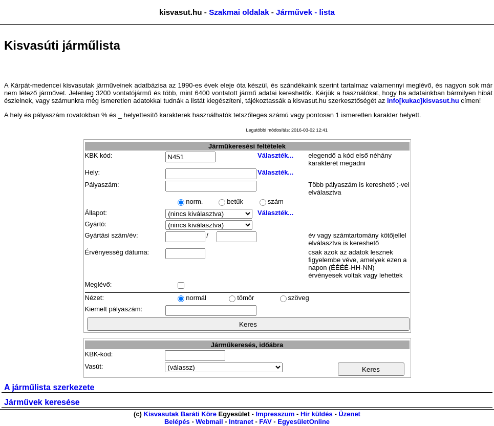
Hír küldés (316, 414)
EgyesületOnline (303, 421)
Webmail (209, 421)
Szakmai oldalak (239, 12)
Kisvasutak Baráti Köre (180, 414)
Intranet (241, 421)
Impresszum (274, 414)
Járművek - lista (305, 12)
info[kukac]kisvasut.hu (423, 100)
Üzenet (349, 414)
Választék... (275, 155)
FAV (265, 421)
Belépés (177, 421)
